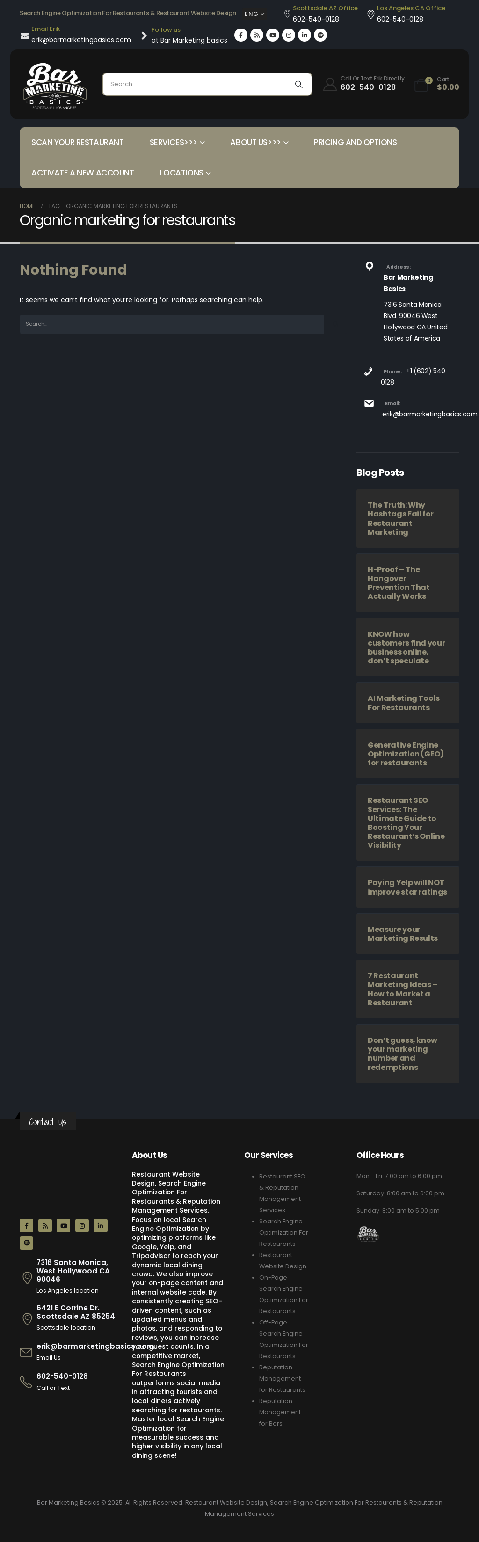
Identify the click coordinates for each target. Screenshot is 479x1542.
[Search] (299, 84)
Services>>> (173, 142)
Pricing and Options (355, 142)
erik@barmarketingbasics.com (430, 414)
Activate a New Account (82, 172)
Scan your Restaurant (77, 142)
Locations (181, 172)
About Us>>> (255, 142)
